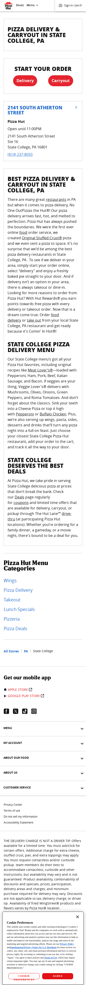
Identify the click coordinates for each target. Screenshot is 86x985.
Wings (10, 580)
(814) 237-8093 (20, 154)
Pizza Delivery (18, 590)
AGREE (58, 975)
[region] (43, 948)
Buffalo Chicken (53, 414)
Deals (20, 5)
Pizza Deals (15, 628)
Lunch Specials (19, 609)
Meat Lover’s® (40, 370)
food (23, 232)
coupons (21, 502)
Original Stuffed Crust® (42, 237)
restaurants (56, 199)
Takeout (12, 600)
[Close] (77, 917)
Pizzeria (12, 619)
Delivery (25, 80)
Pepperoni (25, 414)
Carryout (61, 80)
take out (34, 320)
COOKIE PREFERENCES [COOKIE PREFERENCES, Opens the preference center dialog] (24, 976)
